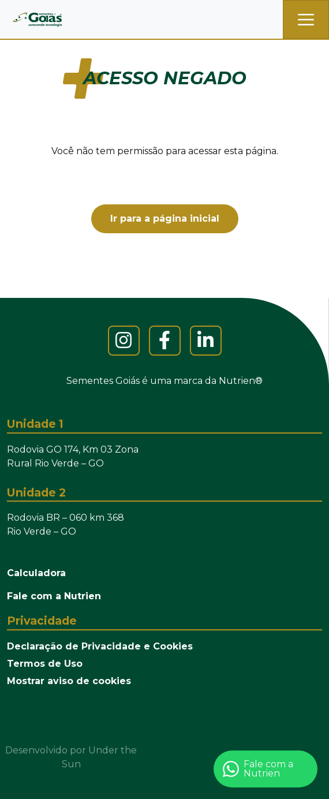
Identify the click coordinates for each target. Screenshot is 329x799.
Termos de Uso (45, 663)
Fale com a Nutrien (54, 596)
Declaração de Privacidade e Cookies (100, 646)
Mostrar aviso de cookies (69, 680)
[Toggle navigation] (306, 19)
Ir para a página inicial (164, 218)
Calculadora (36, 572)
